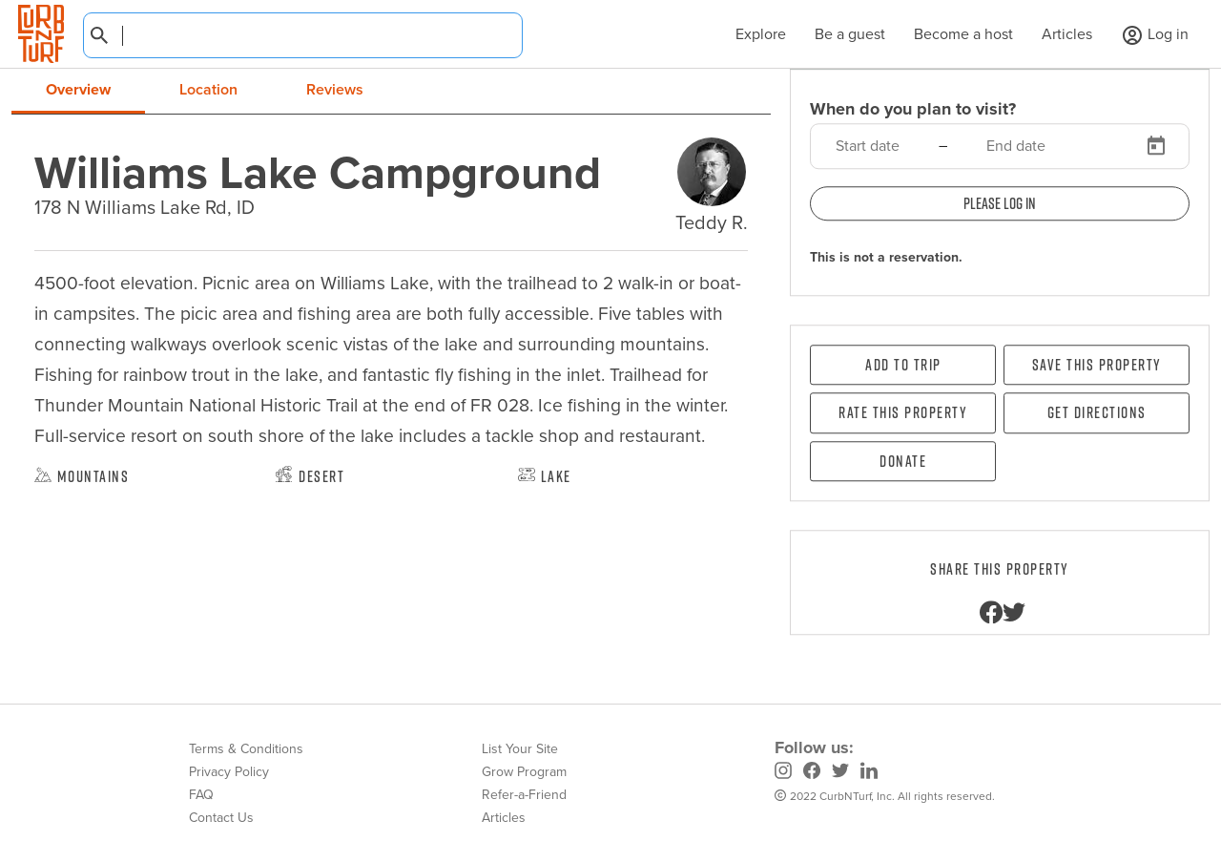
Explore (751, 34)
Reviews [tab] (334, 89)
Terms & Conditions (246, 749)
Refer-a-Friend (524, 795)
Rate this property (902, 413)
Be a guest (850, 34)
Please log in (999, 203)
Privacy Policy (229, 772)
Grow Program (524, 772)
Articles (1067, 34)
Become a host (963, 34)
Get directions (1097, 413)
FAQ (201, 795)
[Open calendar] (1156, 146)
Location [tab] (208, 89)
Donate (903, 461)
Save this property (1097, 364)
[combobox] (303, 35)
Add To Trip (903, 364)
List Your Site (520, 749)
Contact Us (221, 818)
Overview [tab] (78, 89)
